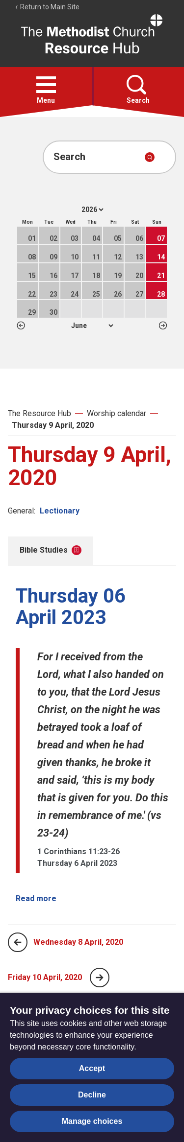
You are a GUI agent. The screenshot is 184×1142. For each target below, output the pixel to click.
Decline (92, 1095)
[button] (46, 84)
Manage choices (92, 1121)
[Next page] (99, 977)
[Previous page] (17, 942)
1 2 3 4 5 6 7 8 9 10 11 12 (92, 325)
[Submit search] (150, 157)
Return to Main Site (47, 7)
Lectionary (59, 510)
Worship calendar (116, 413)
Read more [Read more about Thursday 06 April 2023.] (36, 898)
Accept (92, 1068)
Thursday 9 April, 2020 (53, 425)
